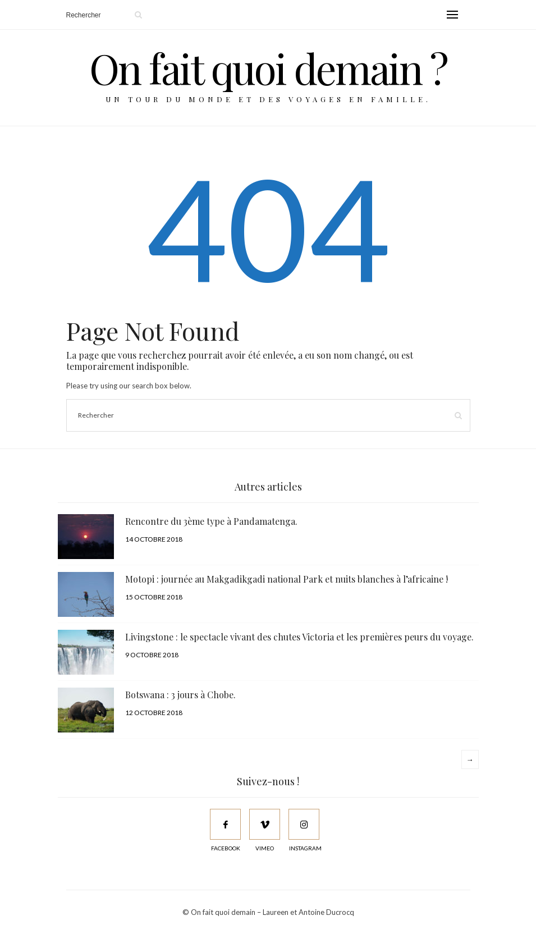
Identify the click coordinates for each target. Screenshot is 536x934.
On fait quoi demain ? (268, 67)
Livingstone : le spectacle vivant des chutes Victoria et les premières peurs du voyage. (299, 637)
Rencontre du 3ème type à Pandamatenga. (211, 521)
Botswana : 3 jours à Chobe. (180, 694)
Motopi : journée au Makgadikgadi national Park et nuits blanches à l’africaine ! (286, 579)
